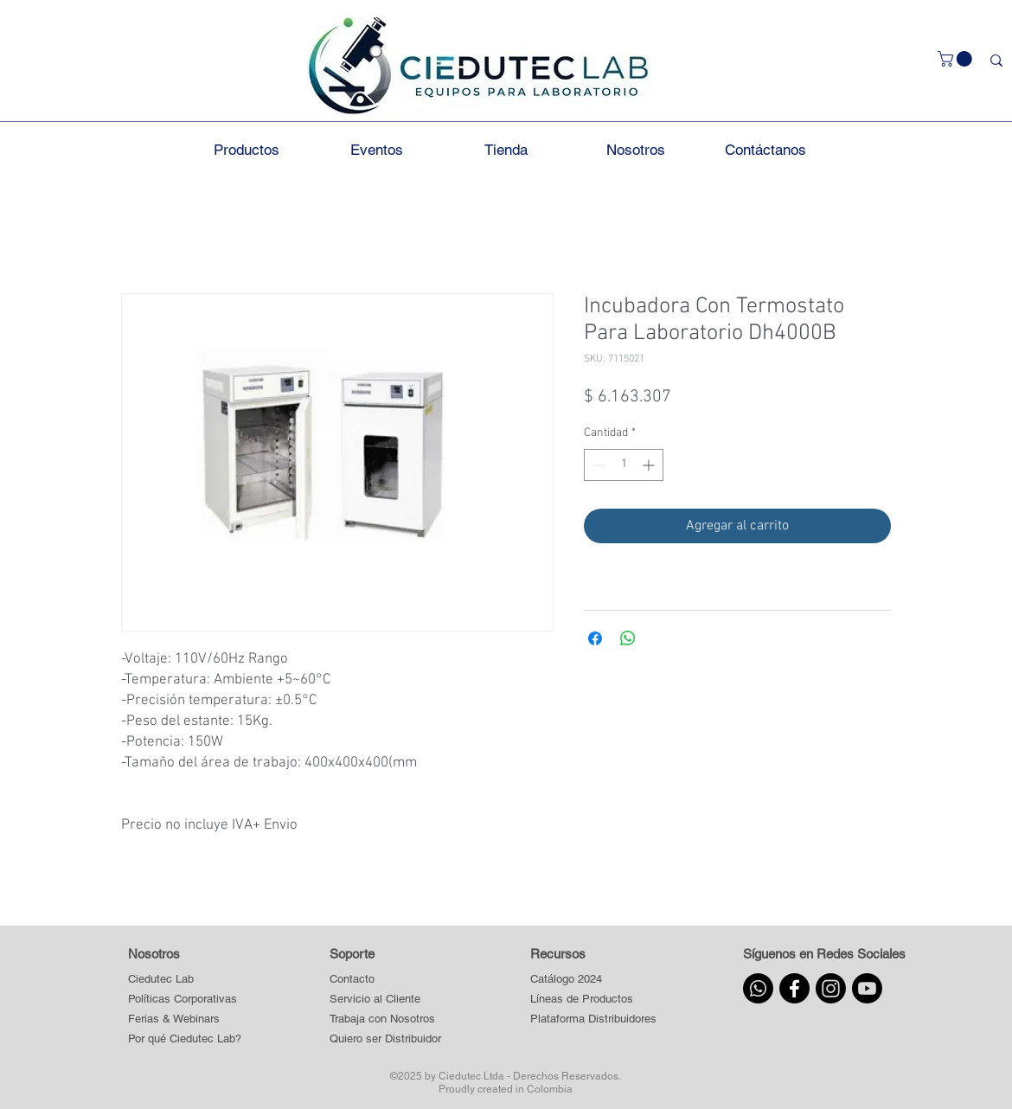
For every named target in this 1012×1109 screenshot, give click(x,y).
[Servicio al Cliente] (386, 1000)
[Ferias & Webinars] (174, 1019)
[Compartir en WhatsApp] (628, 638)
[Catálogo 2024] (593, 980)
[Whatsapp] (758, 988)
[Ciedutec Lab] (161, 980)
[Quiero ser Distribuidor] (386, 1039)
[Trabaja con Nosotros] (386, 1019)
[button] (957, 59)
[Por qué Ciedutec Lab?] (184, 1039)
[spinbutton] (623, 465)
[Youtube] (867, 988)
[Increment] (650, 465)
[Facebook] (794, 988)
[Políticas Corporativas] (182, 1000)
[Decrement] (597, 465)
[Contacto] (386, 980)
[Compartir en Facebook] (595, 638)
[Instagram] (831, 988)
